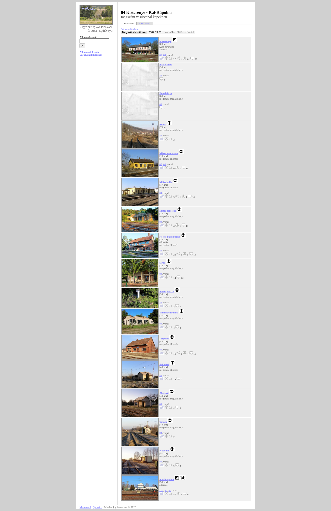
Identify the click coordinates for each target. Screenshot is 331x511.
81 (160, 55)
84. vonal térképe (130, 29)
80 (166, 490)
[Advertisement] (97, 94)
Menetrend (85, 507)
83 (160, 164)
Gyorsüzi (98, 507)
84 (164, 55)
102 (161, 490)
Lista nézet (144, 23)
